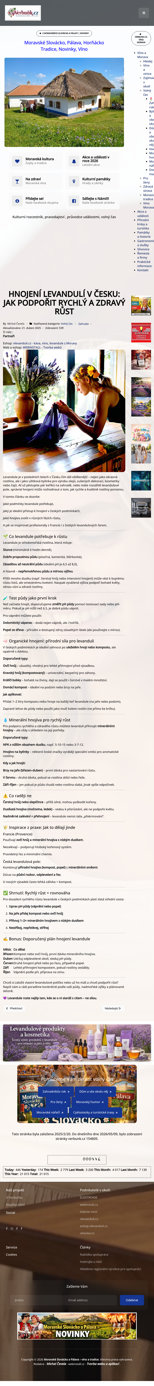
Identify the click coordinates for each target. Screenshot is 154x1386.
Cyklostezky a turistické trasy (95, 1112)
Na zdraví (33, 179)
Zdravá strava (148, 189)
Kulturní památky (96, 179)
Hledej (147, 61)
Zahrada (83, 324)
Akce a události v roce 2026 (95, 159)
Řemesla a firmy (143, 255)
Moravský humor (90, 1102)
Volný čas (147, 93)
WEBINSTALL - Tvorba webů (42, 347)
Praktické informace (144, 264)
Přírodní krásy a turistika (143, 224)
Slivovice (143, 249)
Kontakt (142, 270)
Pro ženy (146, 180)
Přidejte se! (34, 198)
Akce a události (143, 214)
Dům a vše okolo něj (95, 1092)
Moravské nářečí (50, 1112)
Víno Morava (148, 205)
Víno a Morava (142, 55)
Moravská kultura (40, 159)
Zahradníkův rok (56, 1092)
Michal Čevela (56, 1364)
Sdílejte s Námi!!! (95, 198)
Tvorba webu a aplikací (103, 1364)
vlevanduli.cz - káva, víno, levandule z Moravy (45, 343)
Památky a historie (144, 235)
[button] (144, 13)
